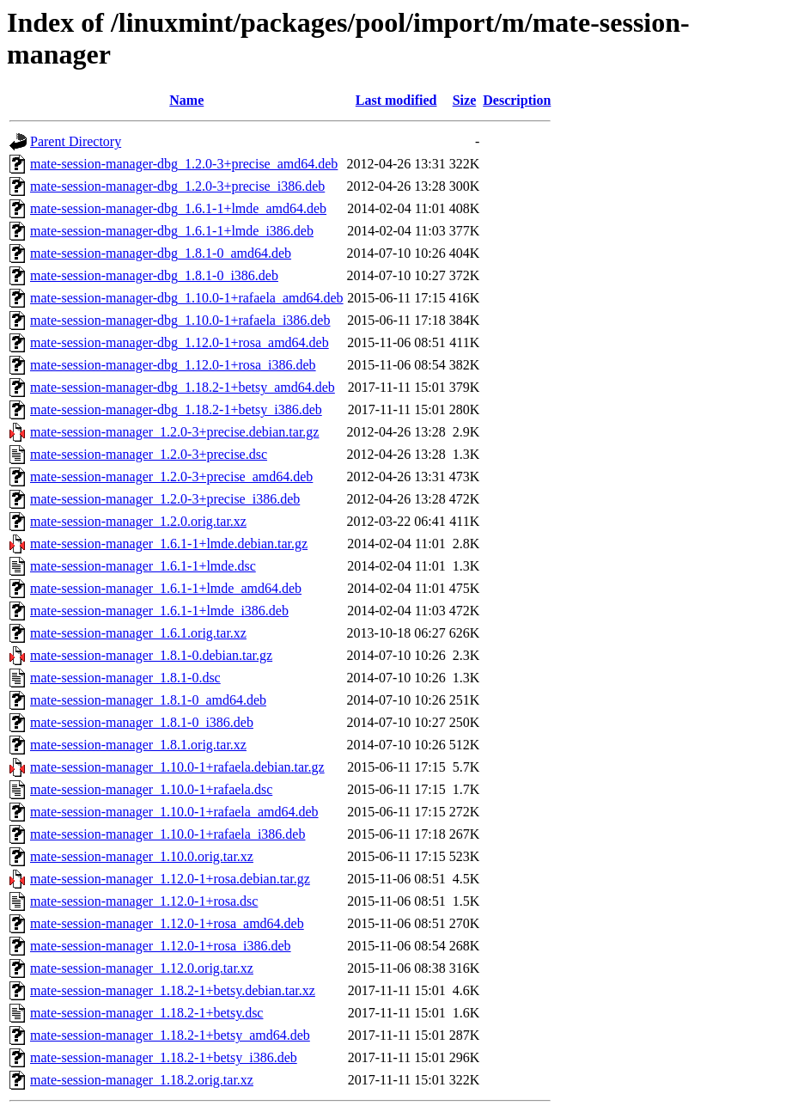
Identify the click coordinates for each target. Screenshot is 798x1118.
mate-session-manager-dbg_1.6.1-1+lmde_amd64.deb (178, 208)
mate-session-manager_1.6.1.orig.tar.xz (138, 633)
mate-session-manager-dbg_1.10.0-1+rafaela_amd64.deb (187, 297)
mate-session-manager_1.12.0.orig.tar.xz (141, 968)
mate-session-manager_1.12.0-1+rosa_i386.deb (160, 945)
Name (186, 100)
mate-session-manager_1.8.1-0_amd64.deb (148, 700)
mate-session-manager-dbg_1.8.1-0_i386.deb (154, 275)
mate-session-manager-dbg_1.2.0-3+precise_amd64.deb (184, 163)
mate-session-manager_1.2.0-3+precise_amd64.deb (171, 476)
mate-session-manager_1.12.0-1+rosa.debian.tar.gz (170, 878)
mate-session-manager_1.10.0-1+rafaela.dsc (151, 789)
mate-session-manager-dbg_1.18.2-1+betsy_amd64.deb (182, 387)
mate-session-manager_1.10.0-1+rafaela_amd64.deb (174, 811)
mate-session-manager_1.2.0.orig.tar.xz (138, 521)
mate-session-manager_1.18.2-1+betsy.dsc (146, 1012)
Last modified (396, 100)
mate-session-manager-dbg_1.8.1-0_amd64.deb (160, 253)
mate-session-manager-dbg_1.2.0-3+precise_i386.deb (177, 186)
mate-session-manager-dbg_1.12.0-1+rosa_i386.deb (173, 364)
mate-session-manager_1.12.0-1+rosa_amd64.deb (167, 923)
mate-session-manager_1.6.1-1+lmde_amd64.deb (166, 588)
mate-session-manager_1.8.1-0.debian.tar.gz (151, 655)
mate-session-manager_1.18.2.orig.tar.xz (141, 1079)
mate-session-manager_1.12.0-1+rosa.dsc (144, 901)
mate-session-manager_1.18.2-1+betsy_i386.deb (163, 1057)
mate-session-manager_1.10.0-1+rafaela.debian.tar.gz (177, 767)
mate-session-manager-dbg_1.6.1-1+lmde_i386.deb (172, 230)
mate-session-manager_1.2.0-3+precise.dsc (148, 454)
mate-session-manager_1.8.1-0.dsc (125, 677)
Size (465, 100)
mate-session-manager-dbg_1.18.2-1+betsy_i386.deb (176, 409)
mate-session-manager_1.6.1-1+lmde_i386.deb (159, 610)
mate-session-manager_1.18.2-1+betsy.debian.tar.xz (172, 990)
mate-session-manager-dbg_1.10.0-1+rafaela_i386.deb (180, 320)
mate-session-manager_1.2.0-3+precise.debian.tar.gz (174, 432)
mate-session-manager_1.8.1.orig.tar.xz (138, 744)
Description (517, 100)
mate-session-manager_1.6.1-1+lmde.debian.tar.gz (169, 543)
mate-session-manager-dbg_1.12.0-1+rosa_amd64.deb (179, 342)
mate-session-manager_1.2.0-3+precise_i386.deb (165, 499)
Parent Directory (75, 141)
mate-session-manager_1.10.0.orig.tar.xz (141, 856)
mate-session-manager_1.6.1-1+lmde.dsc (143, 566)
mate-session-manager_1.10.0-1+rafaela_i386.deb (167, 834)
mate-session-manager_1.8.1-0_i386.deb (141, 722)
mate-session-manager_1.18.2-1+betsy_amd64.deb (170, 1035)
